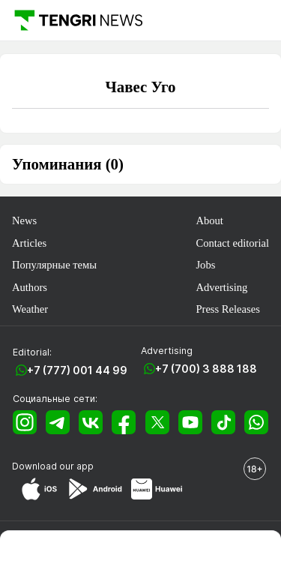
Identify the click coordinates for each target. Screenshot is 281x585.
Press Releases (227, 309)
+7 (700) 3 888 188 (206, 368)
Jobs (205, 265)
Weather (30, 309)
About (209, 220)
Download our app (53, 466)
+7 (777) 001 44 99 (77, 370)
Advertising (221, 287)
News (24, 220)
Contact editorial (232, 243)
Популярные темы (54, 265)
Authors (29, 287)
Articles (29, 243)
